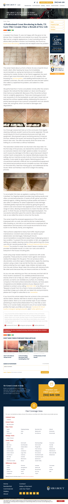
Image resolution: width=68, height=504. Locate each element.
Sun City (37, 471)
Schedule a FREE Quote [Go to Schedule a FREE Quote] (46, 2)
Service (53, 27)
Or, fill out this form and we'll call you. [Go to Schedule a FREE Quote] (51, 398)
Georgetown (24, 467)
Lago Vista (23, 452)
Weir (50, 471)
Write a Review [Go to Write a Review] (34, 2)
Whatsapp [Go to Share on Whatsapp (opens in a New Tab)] (10, 30)
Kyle (22, 433)
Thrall (50, 467)
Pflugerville (37, 447)
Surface (53, 29)
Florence (23, 465)
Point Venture (38, 448)
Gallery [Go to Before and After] (43, 5)
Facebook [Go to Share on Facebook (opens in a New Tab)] (7, 30)
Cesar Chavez (10, 438)
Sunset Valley (38, 460)
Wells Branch (52, 450)
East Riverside (24, 445)
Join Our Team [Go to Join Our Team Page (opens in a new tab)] (24, 489)
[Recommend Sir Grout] (57, 65)
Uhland (51, 429)
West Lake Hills (52, 452)
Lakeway (23, 454)
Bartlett (8, 469)
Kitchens (44, 330)
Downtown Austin (11, 460)
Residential (35, 330)
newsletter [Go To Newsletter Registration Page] (34, 292)
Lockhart (9, 419)
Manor (22, 460)
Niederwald (38, 431)
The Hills (51, 445)
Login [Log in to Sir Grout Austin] (4, 372)
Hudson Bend (24, 447)
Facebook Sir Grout (11, 325)
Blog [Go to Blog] (8, 21)
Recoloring (24, 330)
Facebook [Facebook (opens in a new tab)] (24, 493)
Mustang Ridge (38, 443)
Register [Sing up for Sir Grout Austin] (9, 372)
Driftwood (9, 433)
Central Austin (10, 450)
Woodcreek (52, 433)
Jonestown (23, 450)
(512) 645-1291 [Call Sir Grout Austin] (59, 2)
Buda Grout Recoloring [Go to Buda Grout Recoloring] (11, 43)
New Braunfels (10, 424)
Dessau (8, 458)
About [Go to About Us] (48, 5)
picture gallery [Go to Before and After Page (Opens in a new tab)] (18, 78)
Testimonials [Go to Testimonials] (54, 5)
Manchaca (23, 458)
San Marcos (38, 433)
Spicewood (37, 458)
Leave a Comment (9, 364)
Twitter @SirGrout (37, 309)
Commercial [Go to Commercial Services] (36, 5)
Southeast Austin (39, 454)
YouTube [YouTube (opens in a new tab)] (31, 493)
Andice (8, 465)
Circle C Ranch (10, 452)
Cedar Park (9, 471)
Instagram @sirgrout (26, 325)
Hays (22, 431)
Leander (23, 456)
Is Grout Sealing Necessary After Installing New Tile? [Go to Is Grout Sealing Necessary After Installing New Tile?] (24, 357)
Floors (40, 330)
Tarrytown (51, 443)
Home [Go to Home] (4, 21)
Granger (23, 469)
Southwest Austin (39, 456)
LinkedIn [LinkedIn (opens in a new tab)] (34, 493)
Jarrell (22, 473)
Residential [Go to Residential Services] (28, 5)
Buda (8, 431)
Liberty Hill (37, 467)
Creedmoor (9, 454)
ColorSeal (29, 330)
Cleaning (18, 330)
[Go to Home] (13, 4)
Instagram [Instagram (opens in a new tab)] (20, 493)
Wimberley (51, 431)
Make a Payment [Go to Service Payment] (25, 486)
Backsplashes (7, 331)
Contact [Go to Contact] (62, 5)
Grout (14, 330)
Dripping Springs (25, 429)
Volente (51, 447)
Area (52, 22)
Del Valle (9, 456)
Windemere (52, 454)
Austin (8, 429)
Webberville (52, 448)
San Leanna (38, 452)
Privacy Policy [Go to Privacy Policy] (44, 500)
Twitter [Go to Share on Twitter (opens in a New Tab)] (8, 30)
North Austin (38, 445)
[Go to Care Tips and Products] (57, 43)
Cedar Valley (10, 448)
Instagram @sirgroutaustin (17, 309)
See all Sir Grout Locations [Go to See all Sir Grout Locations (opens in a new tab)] (27, 476)
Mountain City (38, 429)
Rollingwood (38, 450)
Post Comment (45, 372)
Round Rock (38, 469)
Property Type (55, 24)
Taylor (36, 473)
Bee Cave (9, 445)
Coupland (9, 473)
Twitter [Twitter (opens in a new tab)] (27, 493)
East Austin (23, 443)
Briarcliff (9, 447)
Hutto (22, 448)
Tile (11, 330)
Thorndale (51, 465)
